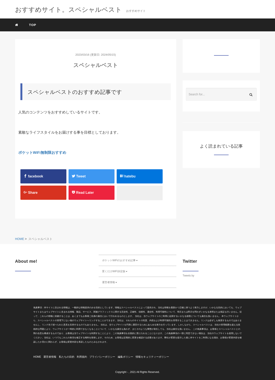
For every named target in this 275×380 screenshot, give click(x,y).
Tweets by (188, 275)
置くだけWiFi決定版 (114, 271)
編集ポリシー (125, 356)
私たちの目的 (66, 356)
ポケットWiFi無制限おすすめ (42, 153)
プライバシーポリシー (102, 356)
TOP (32, 25)
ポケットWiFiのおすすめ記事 (120, 260)
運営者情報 (109, 282)
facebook (33, 176)
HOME (37, 356)
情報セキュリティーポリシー (152, 356)
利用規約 (82, 356)
